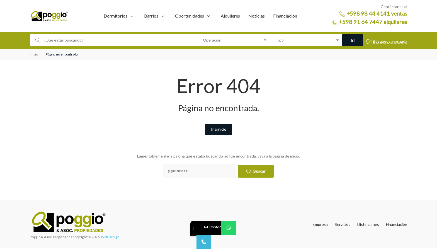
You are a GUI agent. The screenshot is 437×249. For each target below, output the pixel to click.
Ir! (350, 40)
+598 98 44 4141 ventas (376, 13)
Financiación (285, 15)
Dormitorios (115, 15)
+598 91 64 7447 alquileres (373, 21)
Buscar (260, 171)
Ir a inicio (218, 129)
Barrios (151, 15)
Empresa (320, 225)
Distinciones (368, 225)
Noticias (256, 15)
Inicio (34, 54)
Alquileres (230, 15)
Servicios (342, 225)
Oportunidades (189, 15)
